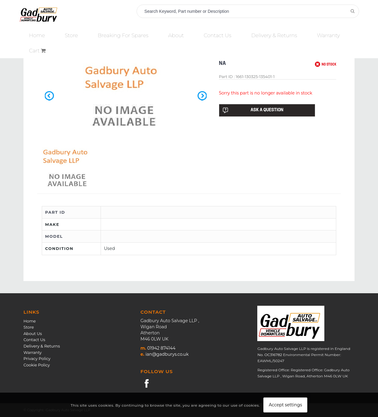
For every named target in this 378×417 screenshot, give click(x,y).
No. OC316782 (269, 354)
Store (28, 327)
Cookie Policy (36, 364)
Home (29, 321)
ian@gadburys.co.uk (167, 354)
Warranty (32, 352)
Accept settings (285, 405)
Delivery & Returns (41, 346)
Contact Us (34, 339)
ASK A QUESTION (253, 110)
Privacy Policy (36, 358)
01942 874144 (161, 348)
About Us (32, 333)
